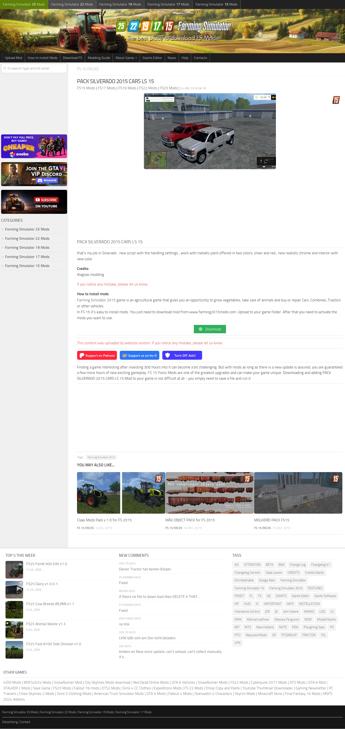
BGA (281, 565)
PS (332, 627)
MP (237, 627)
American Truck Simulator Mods (119, 694)
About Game (125, 58)
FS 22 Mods (193, 688)
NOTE (283, 627)
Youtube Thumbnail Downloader (267, 688)
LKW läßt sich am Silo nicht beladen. (147, 638)
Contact (25, 722)
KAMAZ (309, 612)
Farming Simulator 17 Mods (27, 257)
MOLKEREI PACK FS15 (271, 520)
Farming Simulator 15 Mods (27, 266)
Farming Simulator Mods (23, 4)
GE (269, 596)
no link (124, 624)
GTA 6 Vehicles (183, 682)
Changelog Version (247, 573)
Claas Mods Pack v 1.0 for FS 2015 (104, 520)
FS (260, 596)
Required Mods (256, 635)
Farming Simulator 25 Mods (27, 229)
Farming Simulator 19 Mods (27, 247)
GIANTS (281, 596)
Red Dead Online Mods (151, 682)
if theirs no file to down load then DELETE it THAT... (159, 597)
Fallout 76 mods (86, 688)
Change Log (298, 565)
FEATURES (315, 588)
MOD (308, 619)
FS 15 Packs (88, 68)
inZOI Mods (12, 682)
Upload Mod (13, 58)
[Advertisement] (210, 205)
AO (237, 565)
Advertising (10, 722)
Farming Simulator (293, 580)
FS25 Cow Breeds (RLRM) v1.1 (50, 604)
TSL (323, 635)
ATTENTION (252, 565)
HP (237, 604)
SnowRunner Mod (68, 682)
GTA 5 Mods (156, 694)
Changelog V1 (320, 565)
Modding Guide (99, 58)
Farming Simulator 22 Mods (27, 238)
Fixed (123, 583)
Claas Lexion (274, 573)
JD (276, 612)
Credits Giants (314, 573)
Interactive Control (247, 612)
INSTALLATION (309, 604)
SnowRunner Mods (213, 682)
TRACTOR (309, 635)
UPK (237, 643)
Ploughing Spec (314, 627)
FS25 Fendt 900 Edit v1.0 (46, 564)
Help (185, 58)
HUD (247, 604)
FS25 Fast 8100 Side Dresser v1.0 (53, 644)
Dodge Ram (267, 580)
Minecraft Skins (270, 694)
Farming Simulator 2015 (96, 300)
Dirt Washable (244, 580)
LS (332, 612)
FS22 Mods (239, 682)
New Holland (265, 627)
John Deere (291, 612)
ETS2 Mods (111, 688)
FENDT (239, 596)
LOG (322, 612)
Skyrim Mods (245, 694)
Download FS (72, 58)
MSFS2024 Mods (37, 682)
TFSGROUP (289, 635)
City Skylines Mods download (107, 682)
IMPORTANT (272, 604)
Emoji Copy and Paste (223, 688)
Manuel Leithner (258, 619)
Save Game (41, 688)
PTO (237, 635)
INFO (290, 604)
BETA (269, 565)
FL (251, 596)
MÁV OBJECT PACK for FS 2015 (190, 520)
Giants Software (325, 596)
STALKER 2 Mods (16, 688)
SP (274, 635)
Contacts (200, 58)
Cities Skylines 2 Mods (36, 694)
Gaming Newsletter (311, 688)
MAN (238, 619)
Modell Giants (326, 619)
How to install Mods (42, 58)
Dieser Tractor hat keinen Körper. (145, 569)
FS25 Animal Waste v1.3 (46, 624)
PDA (295, 627)
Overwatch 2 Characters (213, 694)
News (172, 58)
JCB (267, 612)
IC (257, 604)
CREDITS (294, 573)
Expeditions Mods (168, 688)
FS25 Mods (62, 688)
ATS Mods (298, 682)
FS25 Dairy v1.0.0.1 (42, 584)
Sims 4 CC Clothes (137, 688)
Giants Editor (152, 58)
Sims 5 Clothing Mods (74, 694)
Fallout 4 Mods (180, 694)
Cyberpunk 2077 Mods (269, 682)
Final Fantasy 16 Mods (303, 694)
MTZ (248, 627)
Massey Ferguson (287, 619)
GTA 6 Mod (317, 682)
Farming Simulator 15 (249, 588)
